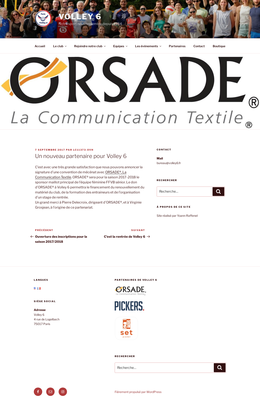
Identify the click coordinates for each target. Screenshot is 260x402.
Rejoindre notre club (90, 46)
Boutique (219, 46)
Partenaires (177, 46)
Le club (60, 46)
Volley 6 (80, 16)
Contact (199, 46)
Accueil (40, 46)
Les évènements (148, 46)
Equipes (120, 46)
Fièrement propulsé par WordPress (138, 392)
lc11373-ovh (83, 149)
